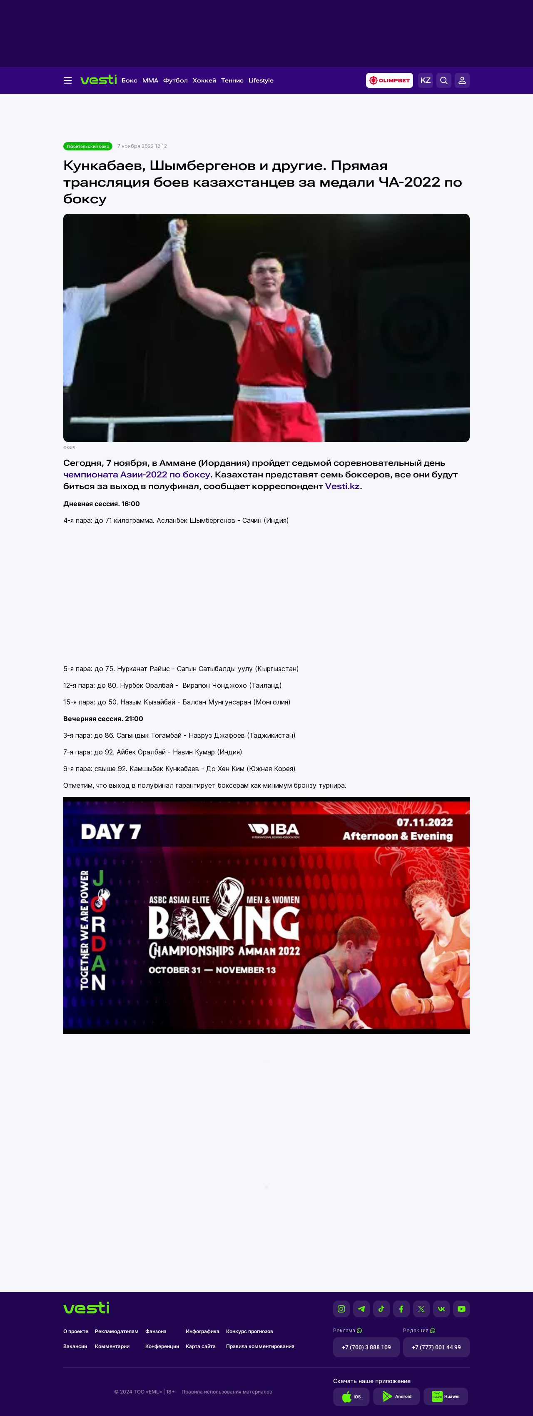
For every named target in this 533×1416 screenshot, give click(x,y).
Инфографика (202, 1331)
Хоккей (204, 80)
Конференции (162, 1346)
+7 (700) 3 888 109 (366, 1347)
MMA (150, 80)
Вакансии (75, 1346)
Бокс (129, 80)
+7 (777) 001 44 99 (436, 1347)
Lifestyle (261, 80)
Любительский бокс (88, 146)
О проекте (75, 1331)
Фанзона (156, 1331)
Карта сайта (201, 1346)
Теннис (232, 80)
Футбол (175, 80)
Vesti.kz (342, 486)
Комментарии (112, 1346)
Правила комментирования (260, 1346)
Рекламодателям (117, 1331)
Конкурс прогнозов (249, 1331)
